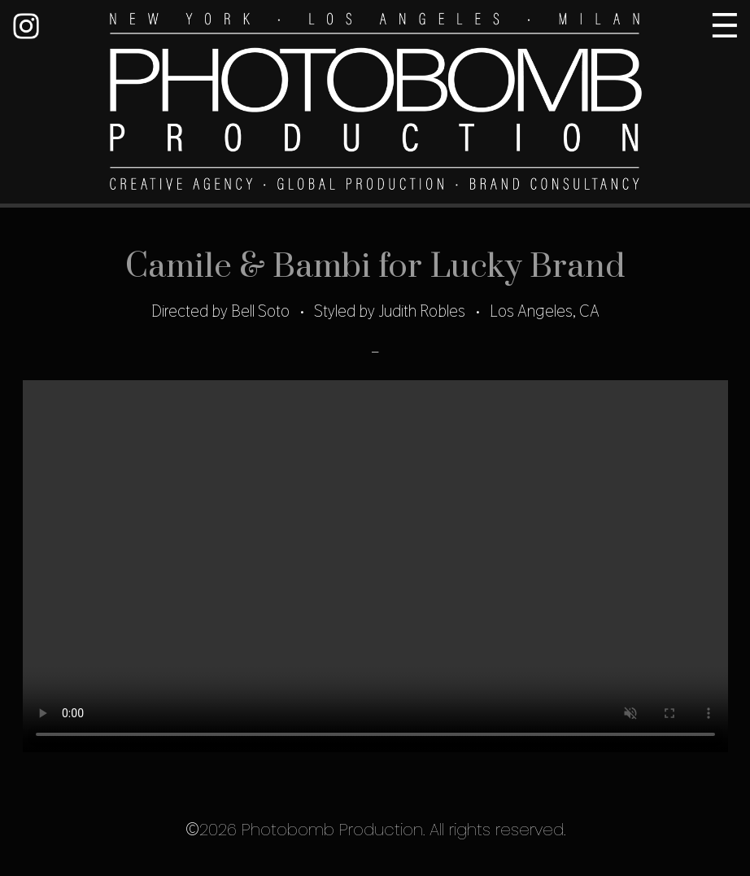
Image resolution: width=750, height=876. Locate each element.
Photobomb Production (375, 104)
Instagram (26, 26)
